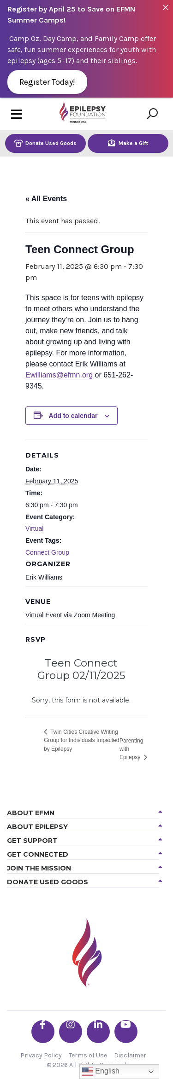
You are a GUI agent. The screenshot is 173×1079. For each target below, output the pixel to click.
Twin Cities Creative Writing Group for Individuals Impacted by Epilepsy (81, 740)
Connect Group (47, 552)
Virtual (34, 528)
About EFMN (30, 813)
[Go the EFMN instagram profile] (70, 1031)
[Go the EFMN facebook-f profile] (42, 1031)
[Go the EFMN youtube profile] (125, 1031)
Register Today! (47, 82)
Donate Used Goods (45, 142)
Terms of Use (88, 1055)
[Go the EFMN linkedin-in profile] (98, 1031)
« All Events (46, 199)
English (100, 1071)
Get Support (32, 840)
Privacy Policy (41, 1055)
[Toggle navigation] (16, 114)
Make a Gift (128, 142)
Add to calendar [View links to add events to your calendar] (73, 415)
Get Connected (37, 854)
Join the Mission (39, 868)
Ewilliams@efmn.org (59, 375)
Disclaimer (130, 1055)
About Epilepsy (37, 827)
